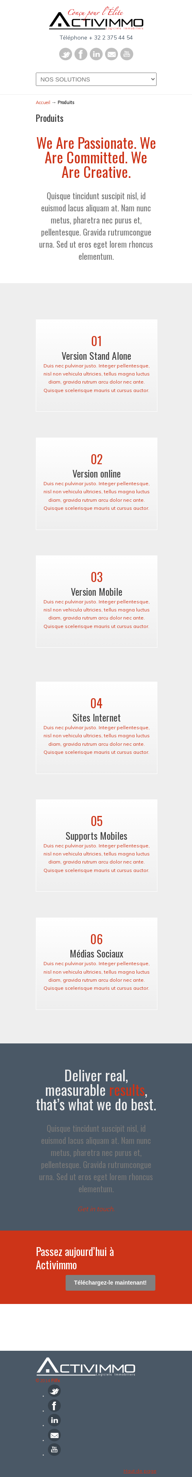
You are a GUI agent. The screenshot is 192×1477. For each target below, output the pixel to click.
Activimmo (96, 18)
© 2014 (48, 1380)
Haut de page (140, 1471)
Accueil (43, 102)
